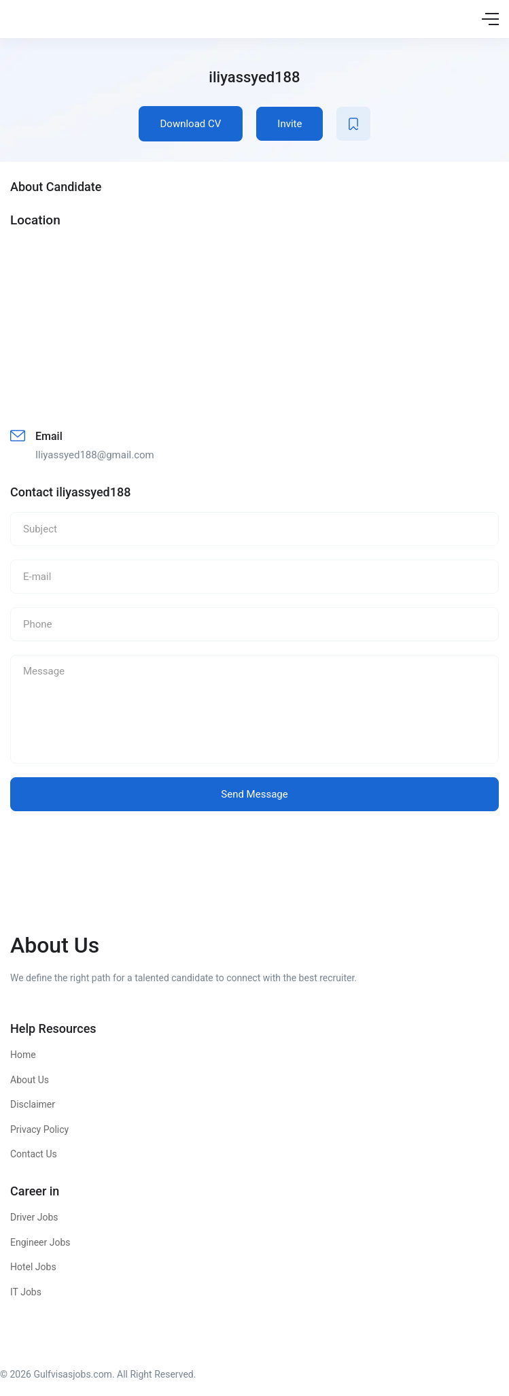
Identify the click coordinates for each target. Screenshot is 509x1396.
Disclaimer (32, 1104)
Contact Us (33, 1153)
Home (23, 1054)
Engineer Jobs (40, 1242)
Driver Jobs (34, 1217)
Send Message (254, 794)
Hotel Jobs (33, 1266)
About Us (29, 1079)
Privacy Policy (39, 1129)
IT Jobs (25, 1292)
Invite (289, 124)
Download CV (191, 124)
